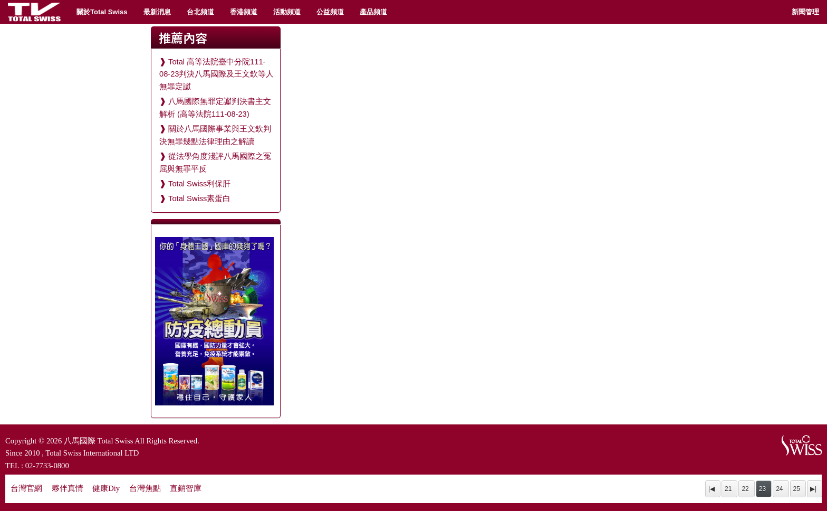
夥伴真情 (67, 488)
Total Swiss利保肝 (199, 183)
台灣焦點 (145, 488)
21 (728, 489)
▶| (813, 489)
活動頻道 (287, 12)
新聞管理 (805, 12)
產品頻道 (373, 12)
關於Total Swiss (102, 12)
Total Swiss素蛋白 (199, 198)
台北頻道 (200, 12)
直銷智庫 (185, 488)
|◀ (711, 489)
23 (762, 489)
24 (779, 489)
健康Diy (106, 488)
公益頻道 (330, 12)
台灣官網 (26, 488)
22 (745, 489)
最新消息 (157, 12)
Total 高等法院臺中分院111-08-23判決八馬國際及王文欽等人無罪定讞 (216, 74)
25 (796, 489)
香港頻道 (243, 12)
